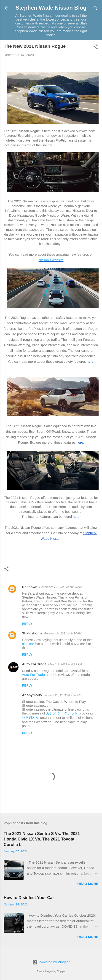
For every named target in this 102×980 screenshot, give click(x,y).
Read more (87, 884)
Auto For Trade (34, 664)
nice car (28, 644)
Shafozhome (32, 633)
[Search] (95, 9)
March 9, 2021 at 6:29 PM (65, 664)
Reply (27, 624)
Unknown (30, 587)
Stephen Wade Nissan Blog (51, 8)
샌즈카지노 (30, 718)
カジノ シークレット (62, 713)
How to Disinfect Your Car (29, 897)
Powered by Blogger (51, 962)
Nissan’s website (51, 260)
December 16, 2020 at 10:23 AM (60, 587)
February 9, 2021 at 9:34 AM (62, 633)
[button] (95, 47)
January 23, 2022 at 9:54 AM (62, 695)
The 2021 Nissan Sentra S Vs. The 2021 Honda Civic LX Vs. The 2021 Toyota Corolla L (42, 839)
